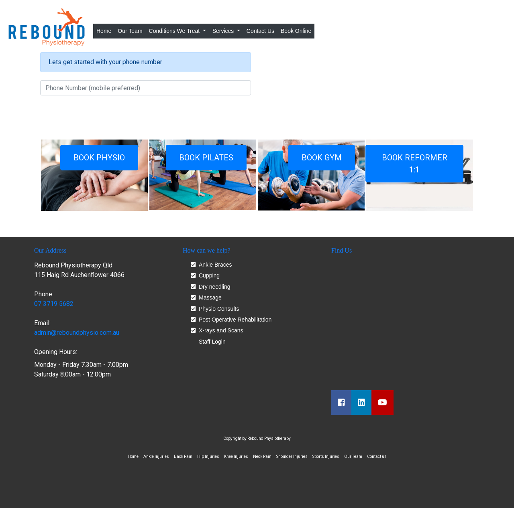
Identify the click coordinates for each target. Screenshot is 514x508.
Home (105, 30)
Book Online (296, 31)
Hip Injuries (208, 456)
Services (224, 31)
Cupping (209, 275)
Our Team (130, 31)
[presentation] (101, 117)
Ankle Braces (215, 265)
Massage (210, 297)
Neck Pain (262, 456)
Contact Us (260, 31)
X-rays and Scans (221, 330)
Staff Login (212, 341)
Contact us (377, 456)
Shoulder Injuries (292, 456)
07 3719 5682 (53, 304)
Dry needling (214, 287)
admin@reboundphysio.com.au (76, 332)
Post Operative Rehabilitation (235, 320)
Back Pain (183, 456)
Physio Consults (219, 309)
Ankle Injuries (156, 456)
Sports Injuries (325, 456)
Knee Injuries (236, 456)
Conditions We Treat (175, 31)
